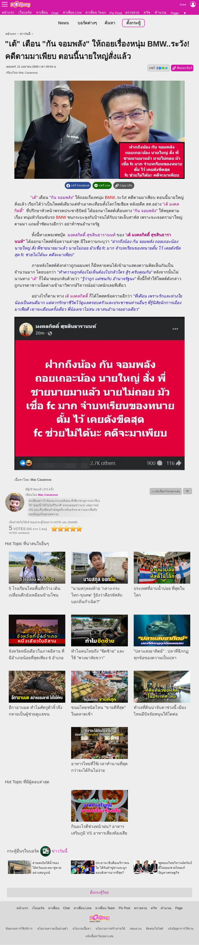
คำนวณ (160, 12)
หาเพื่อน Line (72, 12)
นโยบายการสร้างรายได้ (110, 928)
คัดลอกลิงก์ (182, 68)
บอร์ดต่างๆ (87, 23)
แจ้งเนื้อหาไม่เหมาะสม (99, 936)
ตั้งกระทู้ (133, 23)
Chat (54, 13)
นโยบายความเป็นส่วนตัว (52, 928)
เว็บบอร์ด (25, 12)
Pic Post (116, 13)
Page (175, 13)
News (63, 23)
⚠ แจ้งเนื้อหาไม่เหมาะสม (165, 491)
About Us (135, 928)
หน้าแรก (8, 12)
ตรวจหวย (132, 12)
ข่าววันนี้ (25, 34)
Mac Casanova (28, 72)
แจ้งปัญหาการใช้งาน (180, 928)
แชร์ (158, 68)
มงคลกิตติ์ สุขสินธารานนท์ (91, 235)
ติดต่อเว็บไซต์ (154, 928)
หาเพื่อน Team (95, 12)
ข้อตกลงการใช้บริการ (19, 928)
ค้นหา (110, 23)
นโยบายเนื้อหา (81, 928)
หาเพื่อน (42, 12)
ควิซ (147, 12)
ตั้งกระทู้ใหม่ (99, 893)
